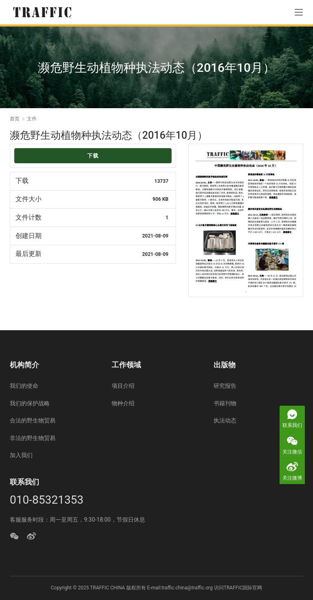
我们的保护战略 (30, 403)
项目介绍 (123, 385)
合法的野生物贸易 (32, 420)
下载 (93, 156)
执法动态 (225, 420)
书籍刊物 (225, 403)
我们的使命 (24, 385)
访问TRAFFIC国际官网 (238, 588)
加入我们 (21, 455)
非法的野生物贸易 (32, 438)
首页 (15, 119)
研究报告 (225, 385)
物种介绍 (123, 403)
